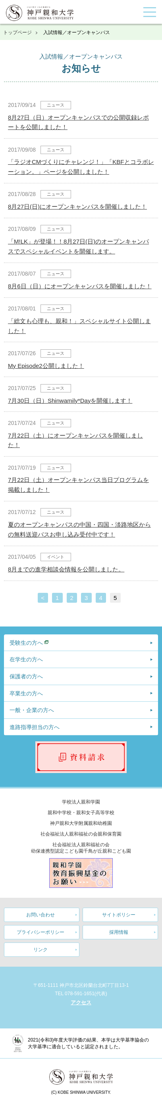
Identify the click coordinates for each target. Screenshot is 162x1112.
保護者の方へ (26, 676)
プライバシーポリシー (40, 932)
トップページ (17, 32)
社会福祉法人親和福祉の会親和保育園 (81, 834)
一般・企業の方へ (32, 710)
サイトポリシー (118, 915)
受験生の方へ (26, 643)
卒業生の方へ (26, 693)
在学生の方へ (26, 659)
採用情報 (118, 932)
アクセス (81, 1002)
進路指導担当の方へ (35, 727)
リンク (40, 949)
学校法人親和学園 (81, 802)
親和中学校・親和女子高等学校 (81, 812)
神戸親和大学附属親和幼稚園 (81, 823)
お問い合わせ (40, 915)
